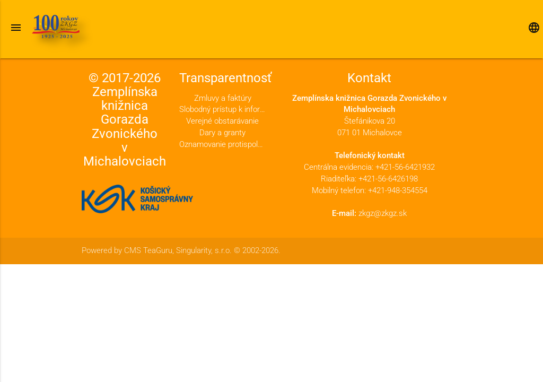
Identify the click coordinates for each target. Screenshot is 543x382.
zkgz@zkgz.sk (382, 213)
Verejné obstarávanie (222, 121)
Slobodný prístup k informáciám (222, 109)
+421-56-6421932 (405, 167)
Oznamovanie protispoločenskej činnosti (222, 144)
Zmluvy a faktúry (222, 98)
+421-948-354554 (397, 190)
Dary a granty (222, 132)
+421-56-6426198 (388, 179)
